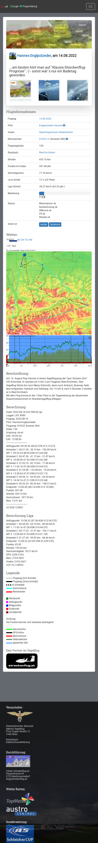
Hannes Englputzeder (30, 55)
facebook (55, 224)
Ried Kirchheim (47, 152)
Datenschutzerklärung (18, 742)
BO (18, 239)
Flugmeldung (28, 6)
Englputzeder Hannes (50, 125)
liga (14, 245)
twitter (43, 224)
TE (26, 239)
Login (14, 6)
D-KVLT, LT (44, 139)
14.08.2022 (45, 118)
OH (22, 239)
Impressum (12, 739)
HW (30, 239)
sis (8, 245)
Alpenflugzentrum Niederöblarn (56, 132)
